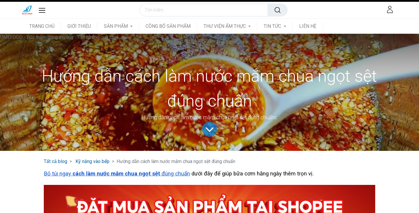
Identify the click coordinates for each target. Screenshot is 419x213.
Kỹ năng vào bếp (92, 161)
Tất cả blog (55, 161)
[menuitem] (45, 26)
